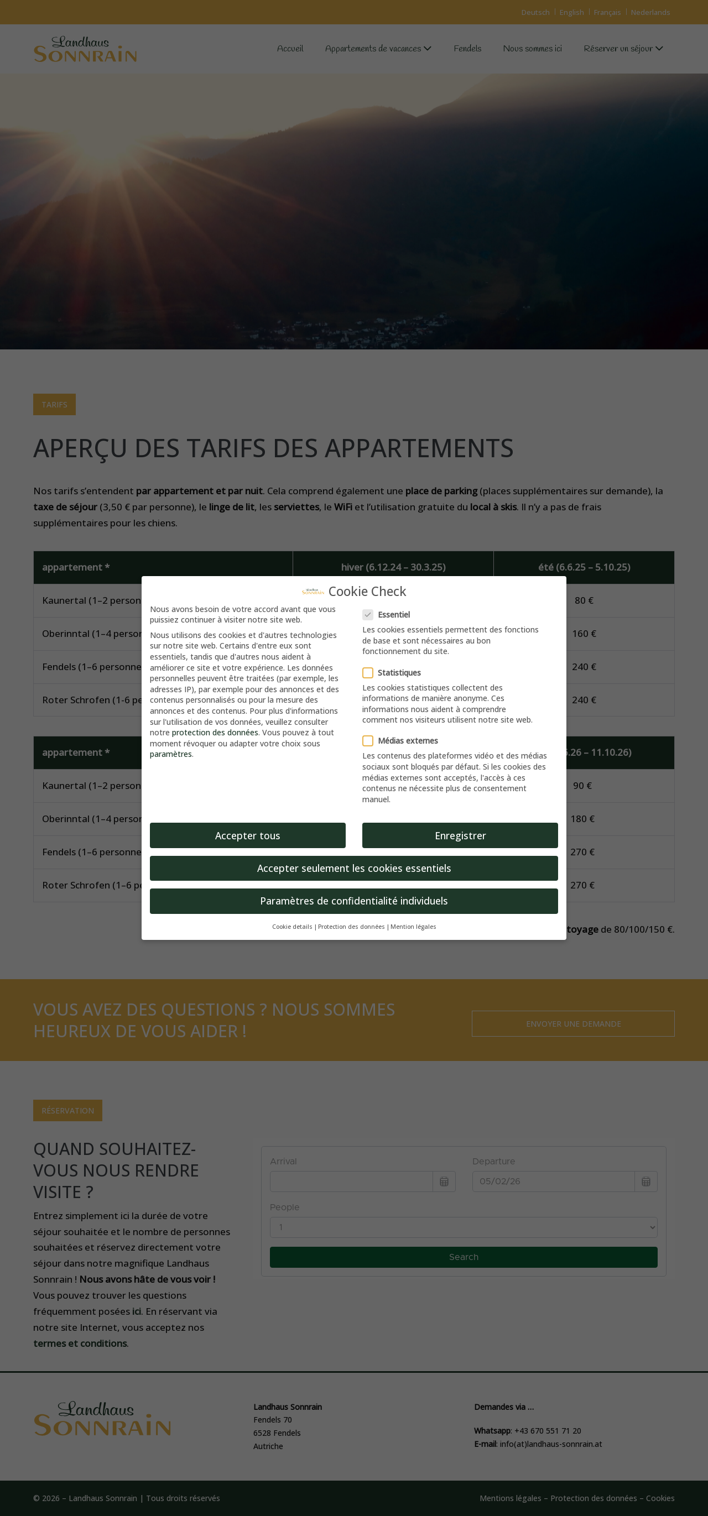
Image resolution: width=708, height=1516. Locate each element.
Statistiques (395, 672)
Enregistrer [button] (460, 835)
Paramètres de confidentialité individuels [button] (354, 900)
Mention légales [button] (413, 926)
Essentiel (389, 614)
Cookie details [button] (292, 926)
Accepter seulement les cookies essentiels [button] (354, 868)
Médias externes (403, 740)
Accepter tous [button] (247, 835)
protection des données (215, 732)
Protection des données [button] (351, 926)
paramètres (171, 754)
